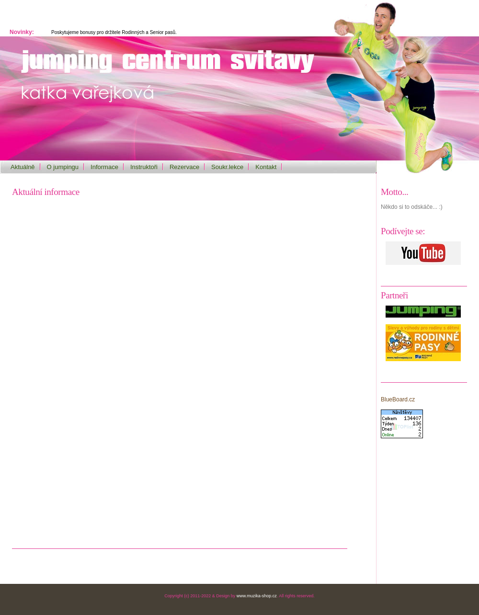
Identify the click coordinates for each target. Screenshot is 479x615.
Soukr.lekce (227, 167)
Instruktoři (144, 167)
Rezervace (184, 167)
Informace (104, 167)
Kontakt (265, 167)
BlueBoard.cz (398, 399)
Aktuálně (23, 167)
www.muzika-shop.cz (257, 595)
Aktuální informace (46, 192)
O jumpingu (63, 167)
